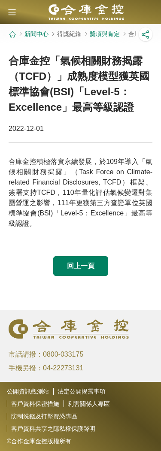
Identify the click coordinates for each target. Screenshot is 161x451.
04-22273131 (63, 368)
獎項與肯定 (105, 33)
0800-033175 (63, 354)
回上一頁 (80, 265)
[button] (12, 12)
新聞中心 (36, 33)
